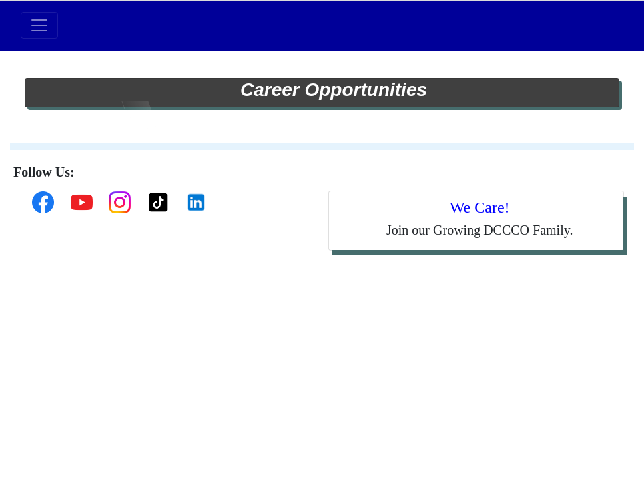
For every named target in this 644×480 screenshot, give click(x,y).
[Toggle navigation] (39, 25)
